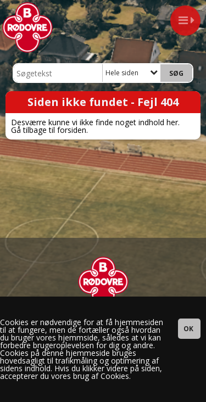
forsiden (71, 130)
